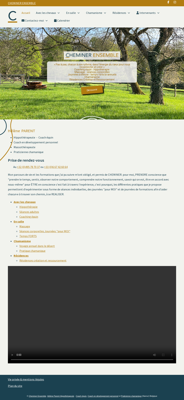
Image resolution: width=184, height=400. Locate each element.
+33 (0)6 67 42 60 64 (56, 167)
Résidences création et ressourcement (42, 260)
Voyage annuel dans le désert (37, 246)
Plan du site (15, 386)
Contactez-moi (35, 20)
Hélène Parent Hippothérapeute (60, 396)
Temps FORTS (28, 236)
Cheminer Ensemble (37, 396)
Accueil (26, 13)
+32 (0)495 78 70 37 (28, 167)
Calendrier (62, 20)
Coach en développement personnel (103, 396)
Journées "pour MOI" (57, 231)
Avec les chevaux (48, 13)
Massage (24, 226)
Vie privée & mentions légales (26, 379)
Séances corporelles (31, 231)
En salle (73, 13)
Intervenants (148, 13)
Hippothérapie (28, 207)
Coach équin (81, 396)
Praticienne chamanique (131, 396)
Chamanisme (96, 13)
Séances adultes (29, 212)
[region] (92, 73)
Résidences (121, 13)
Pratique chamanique (32, 251)
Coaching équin (28, 216)
